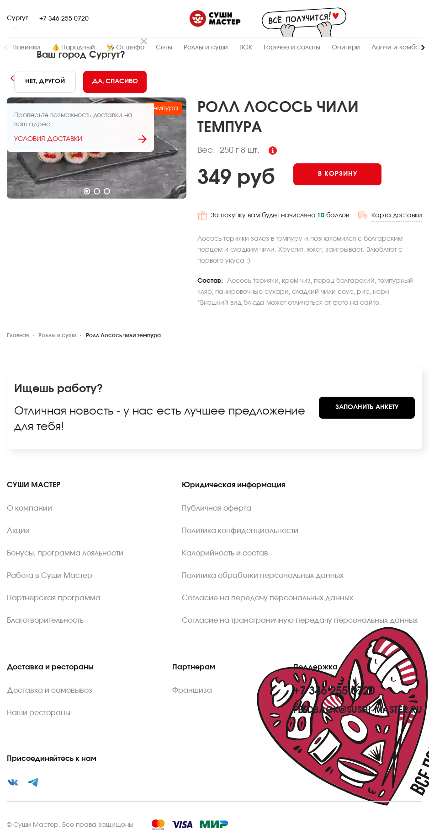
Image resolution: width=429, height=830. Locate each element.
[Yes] (114, 82)
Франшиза (192, 683)
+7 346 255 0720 (64, 19)
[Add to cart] (352, 174)
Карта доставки (396, 208)
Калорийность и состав (225, 546)
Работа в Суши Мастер (49, 568)
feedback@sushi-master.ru (357, 702)
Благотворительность (45, 613)
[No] (44, 82)
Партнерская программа (54, 590)
